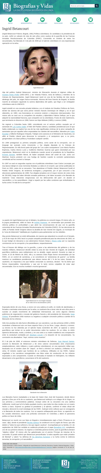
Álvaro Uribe (56, 241)
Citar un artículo (10, 468)
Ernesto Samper (8, 155)
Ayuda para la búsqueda (42, 460)
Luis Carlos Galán (19, 127)
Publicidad (36, 464)
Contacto (7, 464)
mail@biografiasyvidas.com (89, 468)
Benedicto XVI (59, 427)
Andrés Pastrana (40, 222)
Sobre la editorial (10, 462)
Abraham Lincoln (36, 335)
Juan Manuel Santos (66, 341)
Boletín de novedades (41, 462)
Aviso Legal (37, 466)
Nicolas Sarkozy (33, 422)
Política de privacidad (41, 468)
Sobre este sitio (9, 460)
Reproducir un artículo (12, 466)
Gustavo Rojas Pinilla (10, 95)
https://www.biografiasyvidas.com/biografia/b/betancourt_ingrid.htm (33, 447)
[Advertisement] (38, 201)
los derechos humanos (41, 437)
